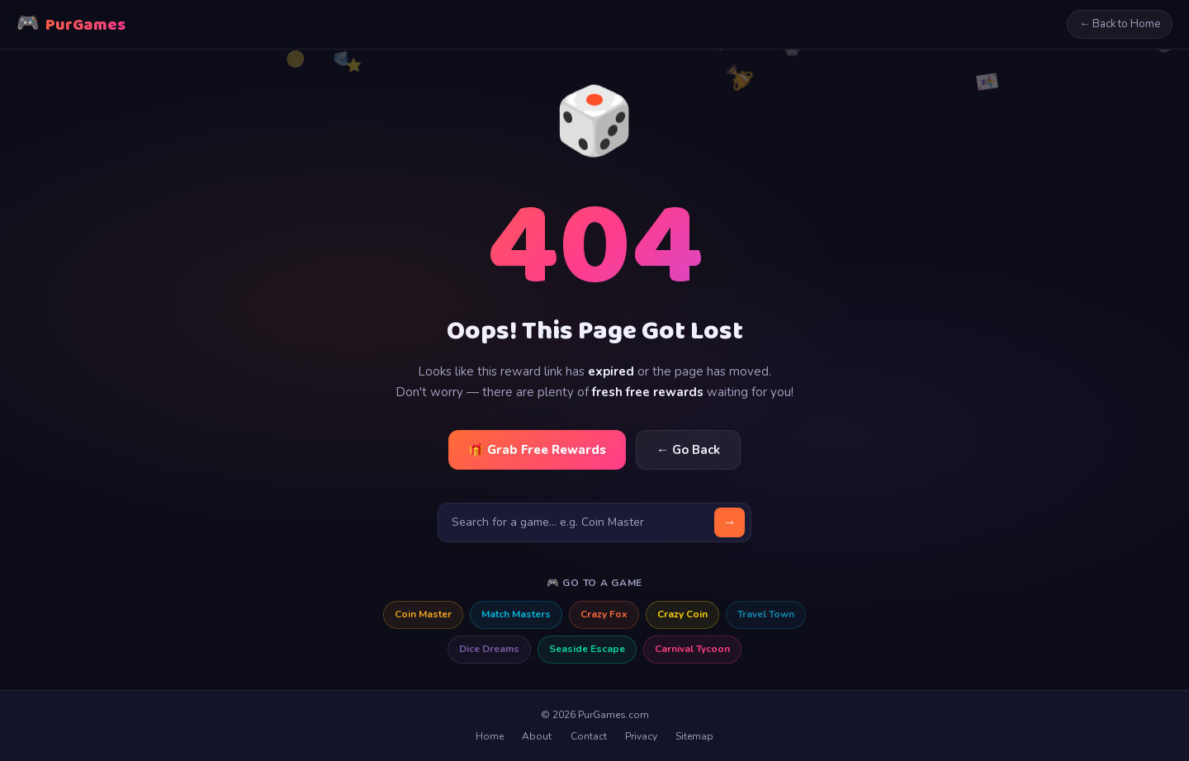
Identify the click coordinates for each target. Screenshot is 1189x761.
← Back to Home (1119, 24)
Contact (589, 736)
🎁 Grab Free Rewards (537, 450)
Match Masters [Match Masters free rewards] (516, 614)
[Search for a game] (594, 522)
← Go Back (688, 450)
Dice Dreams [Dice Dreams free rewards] (489, 648)
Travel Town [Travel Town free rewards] (765, 614)
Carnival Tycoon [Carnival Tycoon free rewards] (692, 648)
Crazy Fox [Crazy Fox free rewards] (604, 614)
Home (490, 736)
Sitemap (694, 736)
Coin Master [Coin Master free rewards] (423, 614)
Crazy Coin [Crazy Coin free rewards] (682, 614)
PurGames (71, 24)
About (537, 736)
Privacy (641, 736)
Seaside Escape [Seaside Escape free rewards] (587, 648)
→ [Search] (730, 522)
